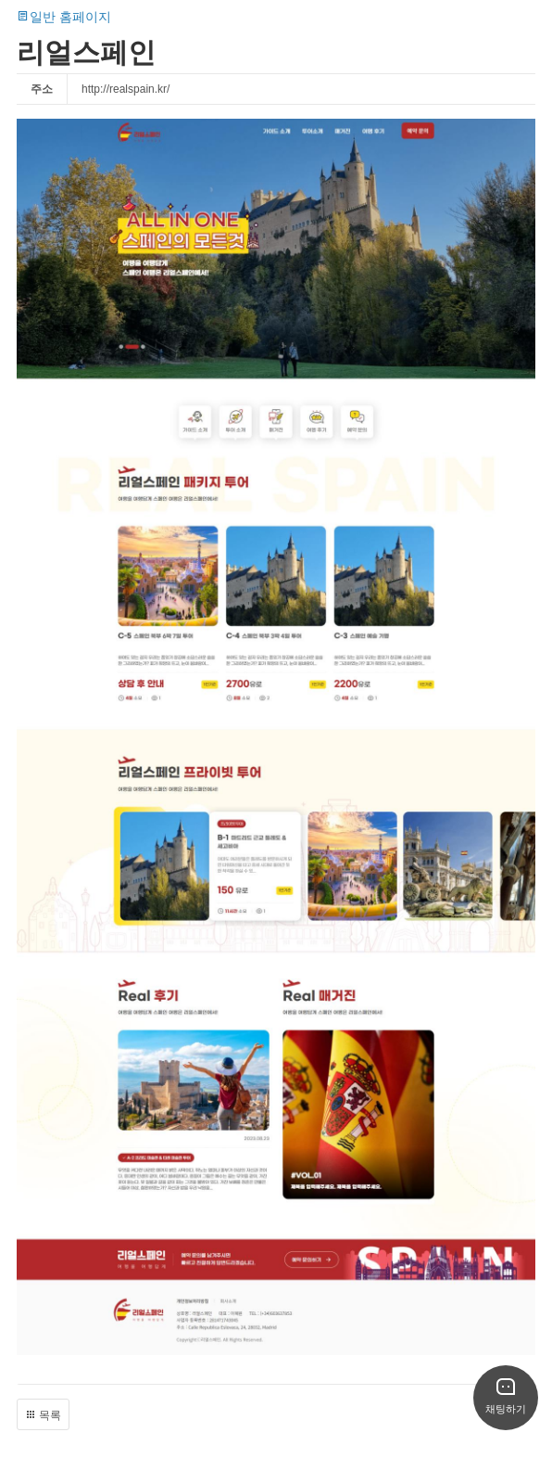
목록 (43, 1415)
